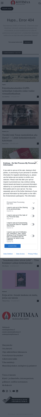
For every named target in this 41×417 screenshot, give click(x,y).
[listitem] (20, 203)
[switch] (32, 208)
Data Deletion (8, 254)
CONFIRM (12, 246)
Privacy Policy (33, 254)
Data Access (20, 254)
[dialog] (20, 208)
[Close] (37, 163)
